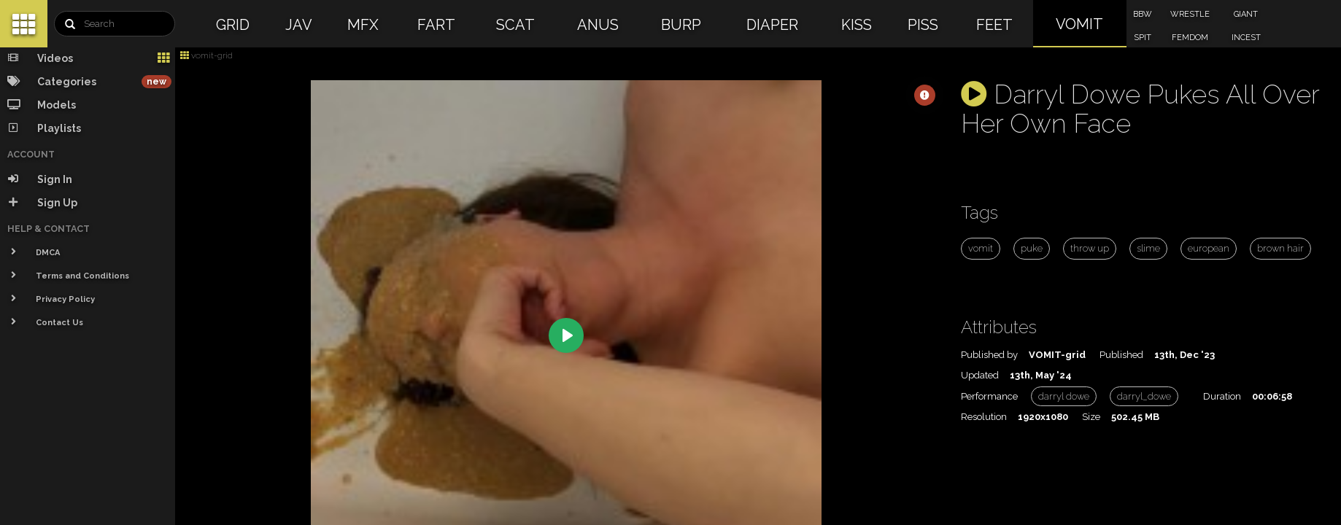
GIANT (1246, 14)
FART (436, 25)
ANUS (598, 25)
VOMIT (1079, 24)
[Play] (566, 335)
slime (1148, 248)
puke (1032, 248)
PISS (923, 25)
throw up (1089, 248)
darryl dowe (1063, 396)
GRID (233, 25)
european (1208, 248)
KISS (856, 25)
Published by (989, 354)
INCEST (1246, 37)
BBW (1142, 14)
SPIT (1142, 37)
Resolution (984, 416)
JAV (298, 25)
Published (1121, 354)
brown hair (1280, 248)
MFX (363, 25)
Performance (989, 396)
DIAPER (772, 25)
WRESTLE (1190, 14)
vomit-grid (206, 55)
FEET (994, 25)
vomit (980, 248)
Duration (1222, 396)
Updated (980, 375)
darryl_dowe (1144, 396)
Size (1091, 416)
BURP (681, 25)
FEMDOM (1190, 37)
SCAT (515, 25)
